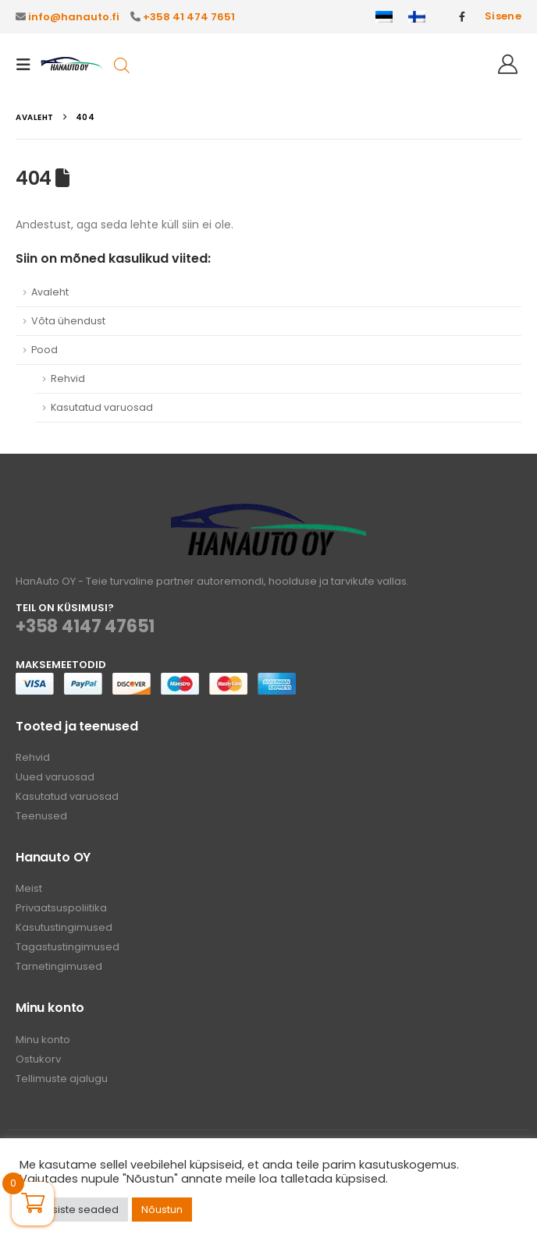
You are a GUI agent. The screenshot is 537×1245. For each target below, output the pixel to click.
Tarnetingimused (59, 966)
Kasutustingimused (64, 927)
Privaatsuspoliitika (61, 907)
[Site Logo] (72, 64)
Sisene (503, 16)
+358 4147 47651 (85, 626)
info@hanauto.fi (73, 16)
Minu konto (43, 1039)
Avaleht (50, 292)
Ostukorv (38, 1059)
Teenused (41, 815)
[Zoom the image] (268, 512)
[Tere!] (507, 64)
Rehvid (68, 378)
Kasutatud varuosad (102, 407)
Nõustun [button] (162, 1209)
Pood (44, 349)
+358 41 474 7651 (189, 16)
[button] (28, 64)
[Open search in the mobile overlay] (122, 64)
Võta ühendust (68, 320)
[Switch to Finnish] (416, 17)
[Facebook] (462, 16)
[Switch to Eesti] (384, 17)
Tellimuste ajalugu (62, 1078)
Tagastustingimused (67, 946)
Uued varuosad (55, 776)
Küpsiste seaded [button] (76, 1209)
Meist (29, 888)
